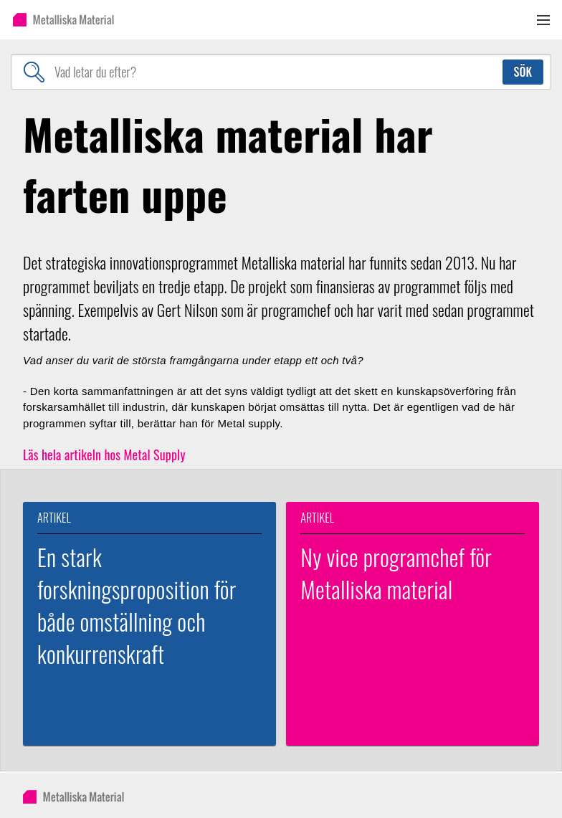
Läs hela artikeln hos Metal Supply (104, 454)
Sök (523, 71)
